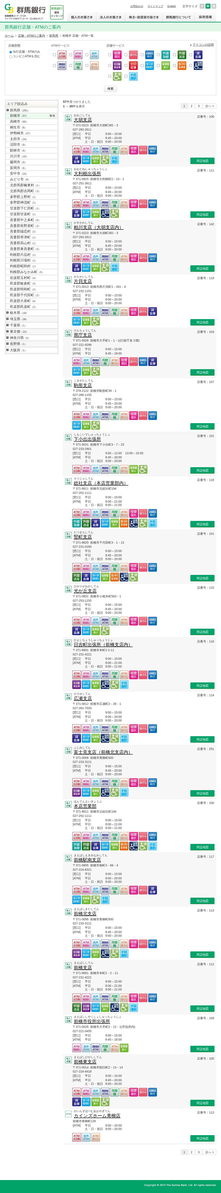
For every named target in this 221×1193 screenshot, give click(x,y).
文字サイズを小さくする (202, 6)
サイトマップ (155, 6)
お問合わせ (136, 6)
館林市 (18, 150)
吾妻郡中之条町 (25, 220)
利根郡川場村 (23, 260)
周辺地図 (202, 161)
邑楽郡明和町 (23, 289)
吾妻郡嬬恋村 (23, 231)
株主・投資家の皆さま (143, 17)
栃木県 (19, 313)
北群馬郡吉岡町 (25, 191)
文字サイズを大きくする (213, 6)
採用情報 (205, 17)
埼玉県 (19, 319)
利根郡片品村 (23, 254)
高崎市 (19, 121)
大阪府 (18, 350)
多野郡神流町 (23, 202)
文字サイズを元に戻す (207, 6)
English (171, 6)
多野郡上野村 (23, 197)
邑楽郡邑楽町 (23, 307)
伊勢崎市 (21, 133)
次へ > (209, 106)
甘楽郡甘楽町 (23, 214)
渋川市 (19, 156)
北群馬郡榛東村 (25, 185)
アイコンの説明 (203, 44)
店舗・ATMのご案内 (31, 35)
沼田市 (18, 144)
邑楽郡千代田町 (25, 295)
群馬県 (53, 35)
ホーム (9, 35)
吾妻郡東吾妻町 (25, 249)
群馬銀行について (178, 17)
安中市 (19, 173)
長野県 (18, 344)
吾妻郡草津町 (23, 237)
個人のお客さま (81, 17)
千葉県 (18, 325)
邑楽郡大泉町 (23, 301)
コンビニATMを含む (24, 56)
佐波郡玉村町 (23, 278)
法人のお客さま (110, 17)
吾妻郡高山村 (23, 243)
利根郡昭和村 (23, 266)
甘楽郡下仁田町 (25, 208)
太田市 (19, 139)
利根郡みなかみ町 (27, 272)
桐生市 (18, 127)
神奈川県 (20, 338)
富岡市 (18, 168)
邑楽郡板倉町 (23, 283)
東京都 (19, 331)
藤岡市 (18, 162)
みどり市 (20, 179)
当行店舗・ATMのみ (24, 52)
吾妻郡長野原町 (25, 226)
